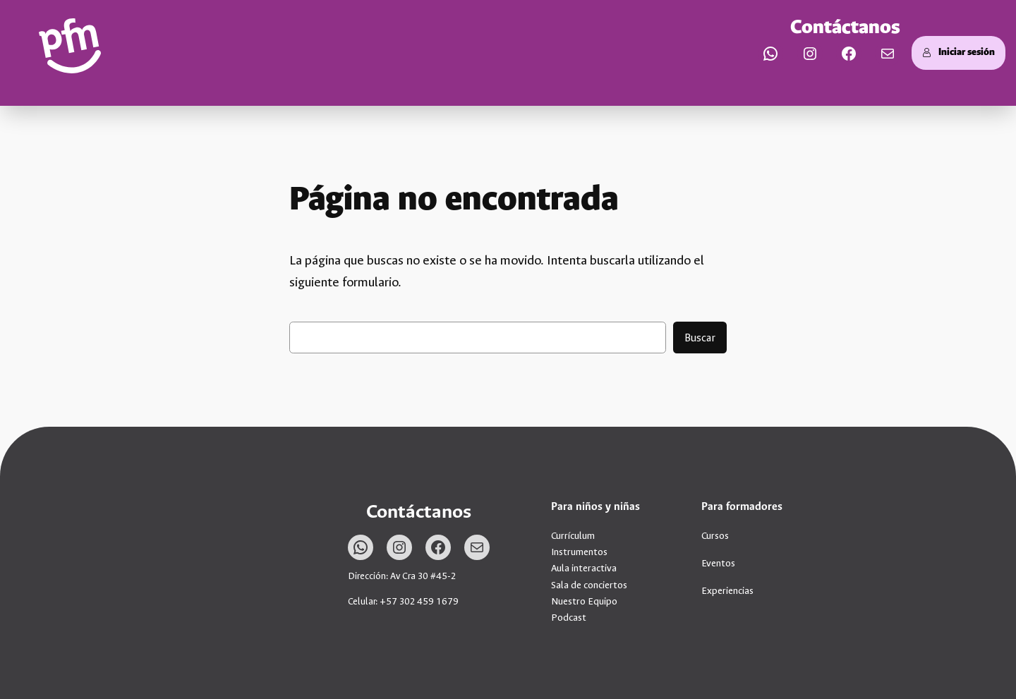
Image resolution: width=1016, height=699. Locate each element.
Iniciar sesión (958, 52)
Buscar (699, 338)
